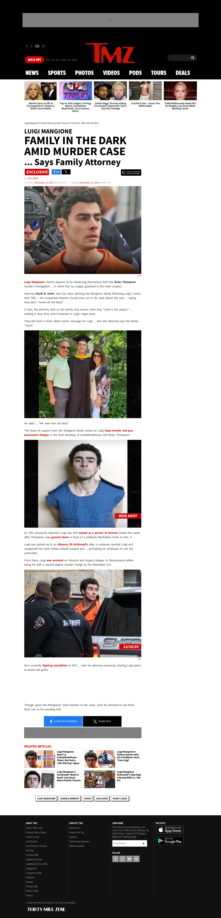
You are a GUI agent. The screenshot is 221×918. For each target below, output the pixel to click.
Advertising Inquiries (79, 841)
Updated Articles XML (37, 864)
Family (87, 798)
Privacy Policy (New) (36, 832)
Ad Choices (31, 841)
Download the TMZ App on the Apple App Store (170, 830)
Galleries (30, 877)
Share (63, 721)
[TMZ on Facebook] (27, 46)
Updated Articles (34, 859)
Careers (73, 837)
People (29, 882)
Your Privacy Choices (36, 846)
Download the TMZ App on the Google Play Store (170, 841)
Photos (84, 73)
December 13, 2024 (44, 182)
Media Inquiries (76, 846)
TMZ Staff (32, 178)
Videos (111, 73)
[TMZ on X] (32, 46)
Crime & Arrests (69, 798)
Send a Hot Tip (76, 832)
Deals (183, 73)
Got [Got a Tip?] (34, 60)
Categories (31, 868)
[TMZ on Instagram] (43, 46)
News (32, 73)
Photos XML (32, 891)
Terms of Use (32, 837)
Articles (30, 850)
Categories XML (34, 873)
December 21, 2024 (89, 182)
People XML (32, 886)
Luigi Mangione (46, 798)
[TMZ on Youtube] (37, 46)
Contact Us (74, 828)
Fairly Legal (120, 798)
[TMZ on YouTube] (129, 859)
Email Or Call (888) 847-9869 (61, 60)
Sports (57, 73)
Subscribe (144, 843)
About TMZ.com (34, 828)
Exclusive (102, 798)
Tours (158, 73)
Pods (135, 73)
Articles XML (32, 855)
